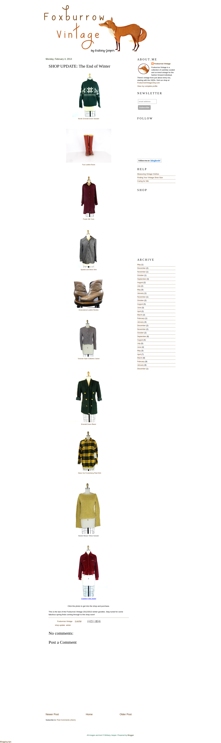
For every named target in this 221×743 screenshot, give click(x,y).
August (140, 282)
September (141, 279)
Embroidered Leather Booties (89, 310)
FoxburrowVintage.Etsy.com (148, 83)
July (139, 286)
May (139, 265)
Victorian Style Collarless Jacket (88, 358)
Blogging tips (5, 742)
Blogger (131, 735)
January (140, 293)
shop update (60, 625)
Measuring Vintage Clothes (148, 174)
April (139, 311)
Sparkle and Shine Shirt (89, 269)
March (139, 315)
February (141, 318)
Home (89, 714)
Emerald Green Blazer (88, 424)
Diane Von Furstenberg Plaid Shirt (89, 473)
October (140, 275)
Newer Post (52, 714)
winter (68, 625)
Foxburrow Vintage (162, 64)
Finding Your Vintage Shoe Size (150, 177)
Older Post (126, 714)
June (139, 308)
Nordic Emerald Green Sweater (88, 118)
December (141, 268)
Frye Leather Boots (88, 164)
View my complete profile (147, 86)
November (141, 272)
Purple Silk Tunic (88, 219)
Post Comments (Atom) (66, 720)
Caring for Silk (143, 181)
